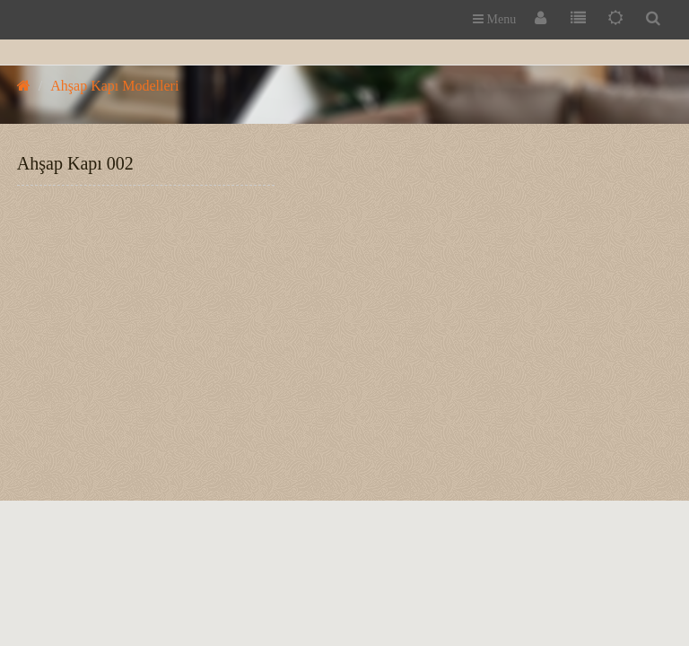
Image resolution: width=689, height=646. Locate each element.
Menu (494, 19)
